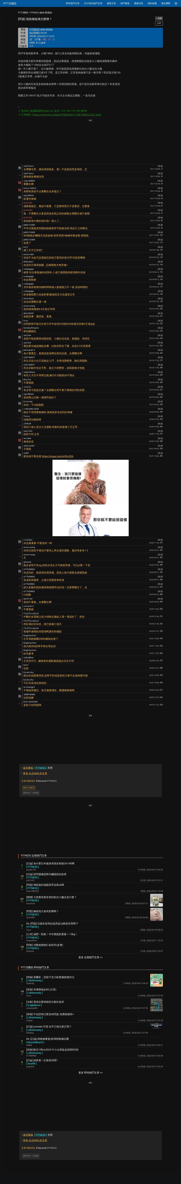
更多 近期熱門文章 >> (90, 957)
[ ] (32, 866)
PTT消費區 (23, 12)
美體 (37, 767)
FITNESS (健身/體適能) (41, 12)
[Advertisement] (90, 142)
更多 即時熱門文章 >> (90, 1072)
